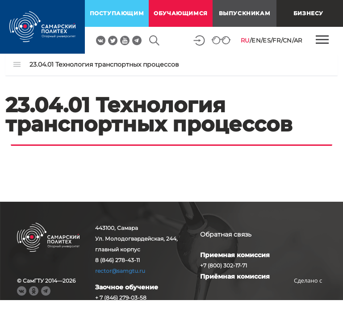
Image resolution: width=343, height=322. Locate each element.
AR (298, 40)
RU (245, 40)
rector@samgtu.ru (120, 270)
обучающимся (181, 13)
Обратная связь (225, 234)
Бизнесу (308, 13)
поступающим (117, 13)
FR (276, 40)
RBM (308, 294)
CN (287, 40)
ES (267, 40)
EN (256, 40)
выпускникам (245, 13)
